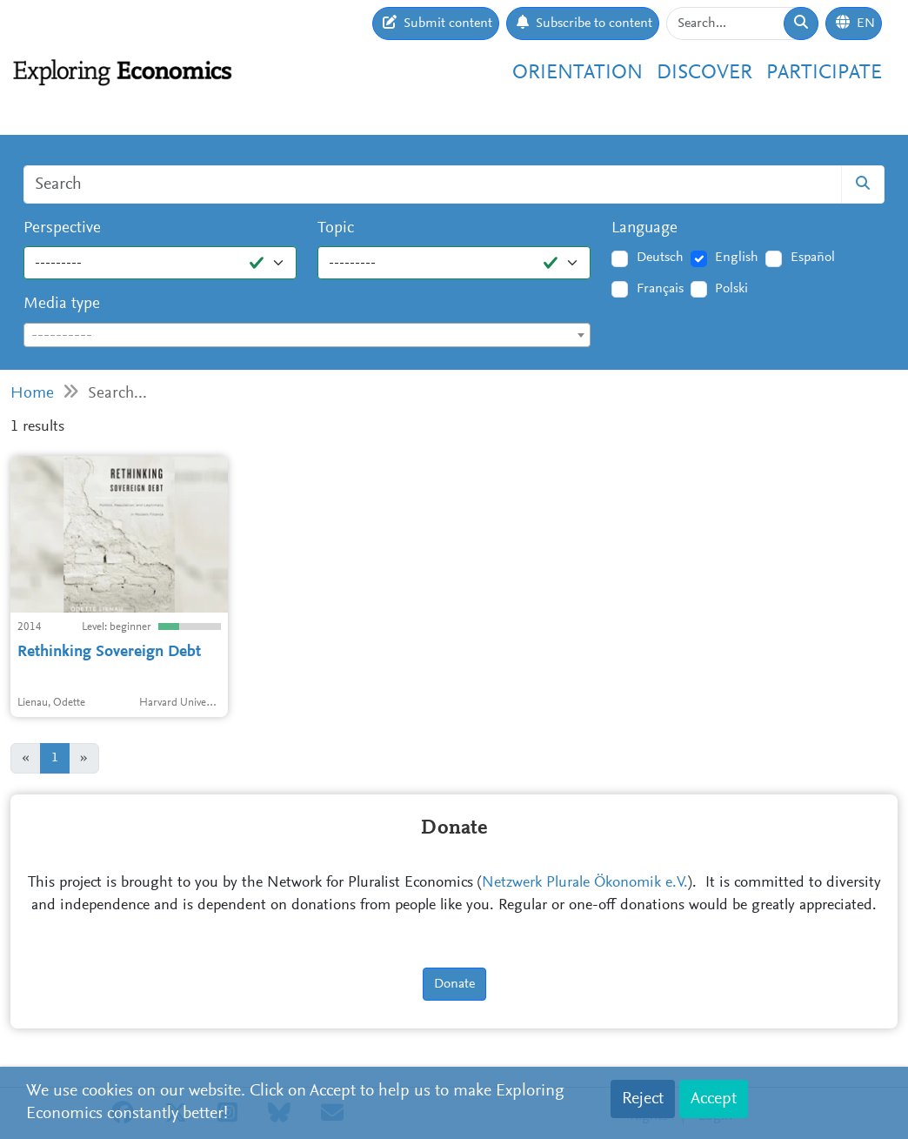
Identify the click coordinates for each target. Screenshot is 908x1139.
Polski (731, 289)
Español (813, 258)
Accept (714, 1099)
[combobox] (307, 335)
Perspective (62, 228)
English (736, 258)
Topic (335, 228)
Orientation (577, 74)
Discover (704, 74)
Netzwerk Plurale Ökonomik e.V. (585, 883)
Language (644, 228)
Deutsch (660, 258)
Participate (824, 74)
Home (32, 393)
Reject (643, 1099)
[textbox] (307, 336)
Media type (61, 304)
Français (660, 289)
